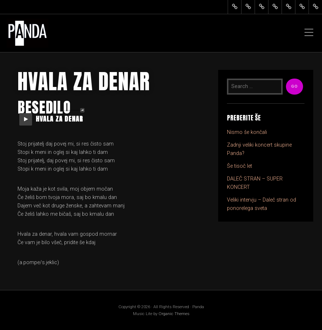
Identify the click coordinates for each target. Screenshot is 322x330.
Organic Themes (173, 313)
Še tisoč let (239, 166)
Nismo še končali (247, 132)
